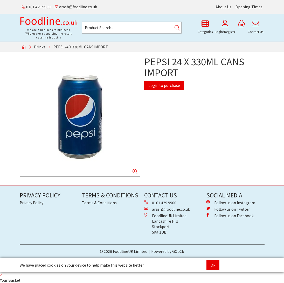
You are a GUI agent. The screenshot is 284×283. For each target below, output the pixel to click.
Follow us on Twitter (228, 209)
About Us (223, 6)
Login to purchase (164, 85)
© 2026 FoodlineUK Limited (123, 251)
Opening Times (248, 6)
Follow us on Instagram (230, 202)
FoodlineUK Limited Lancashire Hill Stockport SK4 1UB (165, 224)
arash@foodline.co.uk (76, 6)
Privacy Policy (31, 202)
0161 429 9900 (36, 6)
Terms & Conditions (99, 202)
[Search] (177, 27)
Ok (213, 265)
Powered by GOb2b (167, 251)
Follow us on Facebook (230, 215)
